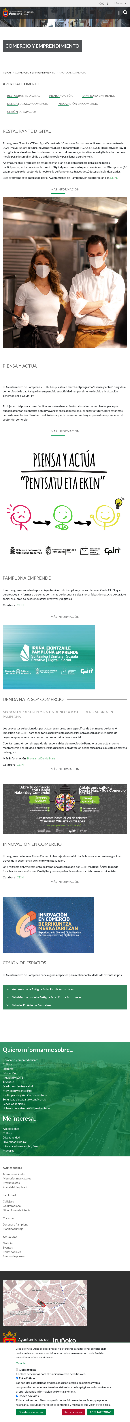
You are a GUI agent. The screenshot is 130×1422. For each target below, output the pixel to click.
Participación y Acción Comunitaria (25, 1095)
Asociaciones (11, 1128)
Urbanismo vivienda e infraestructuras (26, 1108)
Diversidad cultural (15, 1141)
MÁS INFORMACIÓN (65, 431)
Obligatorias (27, 1369)
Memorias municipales (17, 1178)
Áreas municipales (14, 1174)
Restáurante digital (23, 95)
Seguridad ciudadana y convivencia (24, 1099)
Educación (9, 1073)
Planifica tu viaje (13, 1228)
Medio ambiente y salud (18, 1086)
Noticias (8, 1243)
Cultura (7, 1064)
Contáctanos (101, 3)
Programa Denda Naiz (41, 758)
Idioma (120, 3)
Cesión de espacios (21, 111)
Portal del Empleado (15, 1187)
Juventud (8, 1081)
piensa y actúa (61, 95)
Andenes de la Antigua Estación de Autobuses (39, 990)
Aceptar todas (100, 1412)
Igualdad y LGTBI (14, 1077)
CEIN (20, 605)
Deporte (8, 1068)
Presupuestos (11, 1182)
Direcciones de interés (17, 1210)
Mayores (8, 1150)
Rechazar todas (73, 1412)
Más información (65, 189)
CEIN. (114, 177)
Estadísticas (27, 1378)
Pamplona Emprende (98, 95)
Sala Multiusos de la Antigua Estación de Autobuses (43, 998)
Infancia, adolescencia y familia (21, 1146)
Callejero (8, 1201)
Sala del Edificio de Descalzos (28, 1006)
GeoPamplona (12, 1205)
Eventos (8, 1247)
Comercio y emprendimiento (35, 72)
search (125, 12)
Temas (7, 72)
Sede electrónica (107, 3)
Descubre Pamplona (15, 1224)
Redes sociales (12, 1251)
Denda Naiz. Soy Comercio (27, 103)
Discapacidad (11, 1137)
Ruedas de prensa (14, 1256)
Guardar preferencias (31, 1412)
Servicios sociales (14, 1103)
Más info (21, 1362)
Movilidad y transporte (17, 1090)
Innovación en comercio (78, 103)
